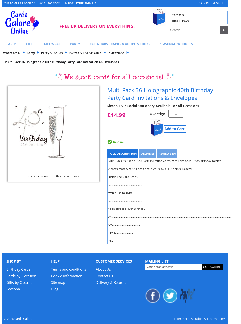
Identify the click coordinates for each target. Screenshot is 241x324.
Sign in (204, 3)
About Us (103, 269)
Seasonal (13, 289)
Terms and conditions (68, 269)
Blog (54, 289)
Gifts (30, 44)
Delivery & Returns (111, 282)
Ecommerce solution (188, 318)
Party (75, 44)
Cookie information (66, 275)
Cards (11, 44)
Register (219, 3)
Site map (58, 282)
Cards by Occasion (21, 275)
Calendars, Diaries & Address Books (120, 44)
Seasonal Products (176, 44)
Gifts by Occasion (20, 282)
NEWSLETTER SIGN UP (80, 3)
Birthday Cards (18, 269)
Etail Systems (216, 318)
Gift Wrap (52, 44)
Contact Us (104, 275)
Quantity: (157, 113)
